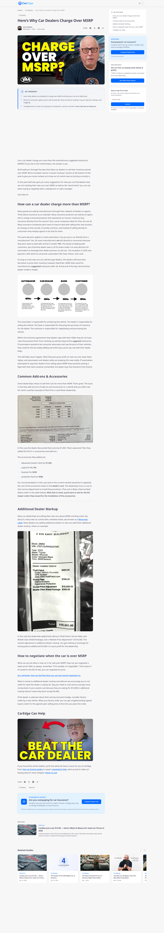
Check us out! (51, 772)
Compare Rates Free (91, 802)
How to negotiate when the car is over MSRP (128, 27)
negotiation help (59, 769)
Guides (20, 10)
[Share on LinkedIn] (98, 28)
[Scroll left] (140, 850)
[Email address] (127, 100)
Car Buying (29, 10)
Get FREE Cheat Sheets (128, 81)
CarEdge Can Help (119, 30)
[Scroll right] (144, 850)
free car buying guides (33, 769)
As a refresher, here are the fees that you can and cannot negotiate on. (49, 675)
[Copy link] (103, 28)
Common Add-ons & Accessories (124, 21)
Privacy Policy (133, 107)
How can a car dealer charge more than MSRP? (126, 17)
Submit (127, 104)
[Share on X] (94, 28)
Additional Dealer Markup (121, 24)
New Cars (32, 787)
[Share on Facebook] (90, 28)
